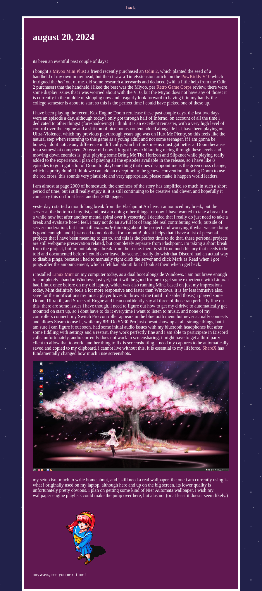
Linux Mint (63, 274)
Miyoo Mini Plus (69, 71)
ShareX (209, 348)
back (131, 7)
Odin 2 (151, 71)
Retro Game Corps (174, 87)
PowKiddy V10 (196, 76)
